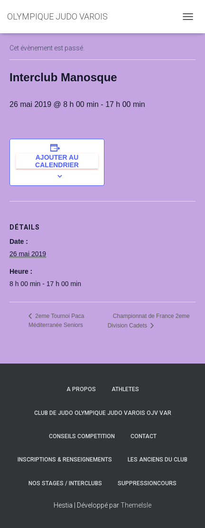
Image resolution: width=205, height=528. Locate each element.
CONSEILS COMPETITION (82, 436)
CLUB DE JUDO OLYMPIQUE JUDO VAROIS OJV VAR (102, 413)
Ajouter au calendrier (57, 161)
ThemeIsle (136, 505)
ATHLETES (125, 389)
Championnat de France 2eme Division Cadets (149, 321)
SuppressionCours (147, 483)
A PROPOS (81, 389)
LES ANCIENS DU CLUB (157, 459)
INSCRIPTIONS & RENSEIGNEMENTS (65, 459)
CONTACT (143, 436)
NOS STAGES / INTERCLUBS (65, 483)
